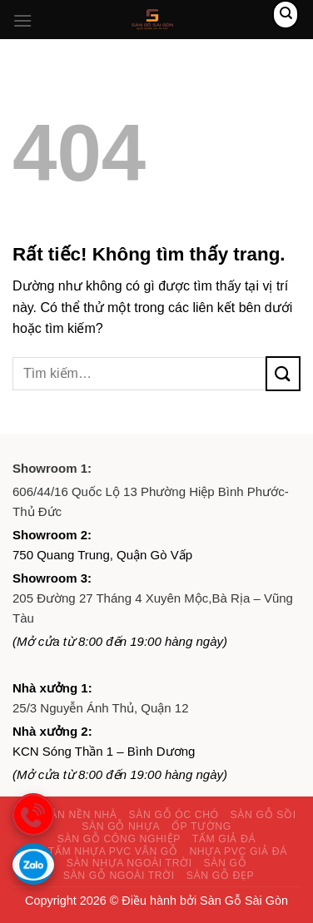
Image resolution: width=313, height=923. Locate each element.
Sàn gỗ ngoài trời (119, 875)
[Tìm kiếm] (285, 14)
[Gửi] (283, 373)
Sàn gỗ (225, 863)
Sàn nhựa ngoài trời (129, 863)
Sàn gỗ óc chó (173, 815)
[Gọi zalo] (33, 864)
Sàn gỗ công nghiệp (119, 839)
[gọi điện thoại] (33, 814)
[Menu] (22, 20)
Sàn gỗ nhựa (121, 826)
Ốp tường (201, 826)
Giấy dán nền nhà (64, 815)
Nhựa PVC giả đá (238, 851)
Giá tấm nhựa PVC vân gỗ (102, 851)
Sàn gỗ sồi (263, 815)
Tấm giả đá (224, 839)
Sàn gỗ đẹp (220, 875)
